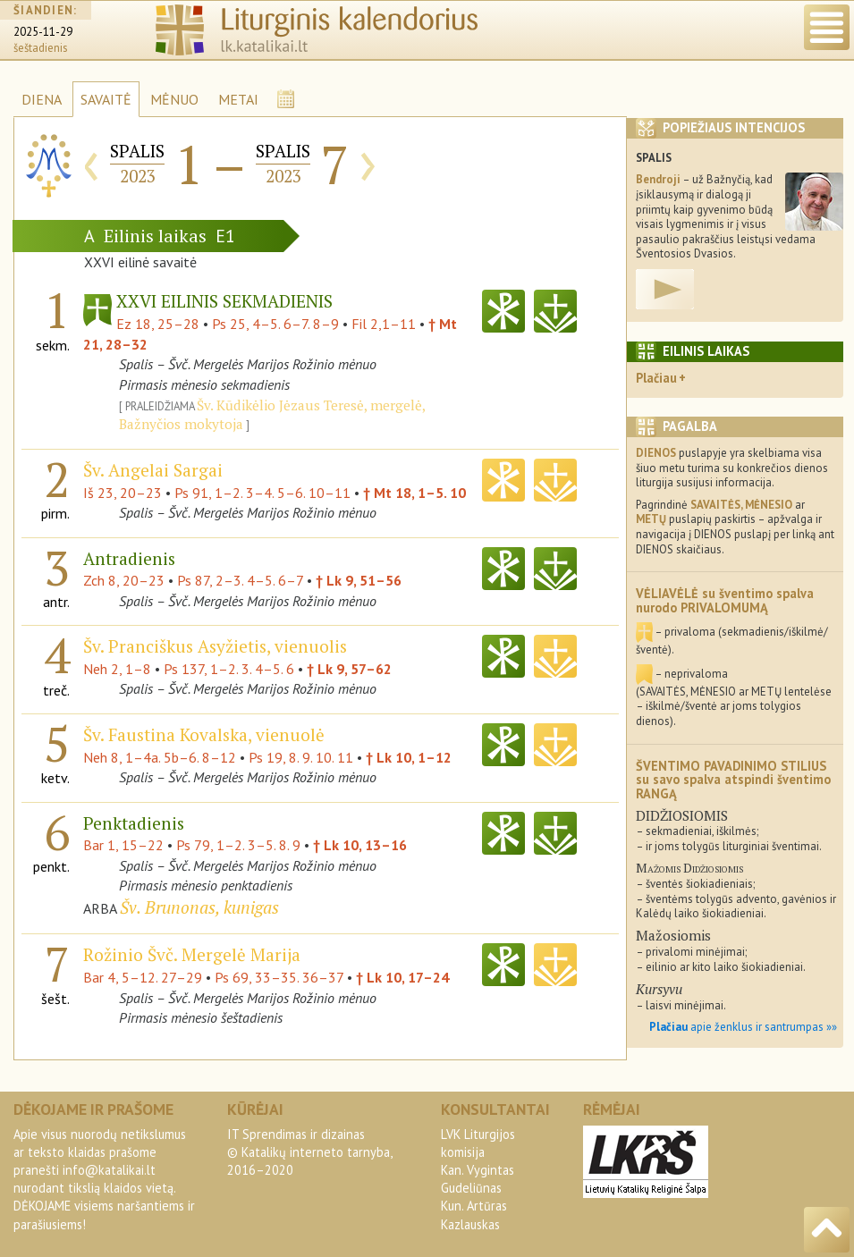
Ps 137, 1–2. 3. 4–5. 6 (229, 669)
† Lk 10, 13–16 (360, 845)
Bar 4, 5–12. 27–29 (142, 977)
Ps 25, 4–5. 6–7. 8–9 (275, 324)
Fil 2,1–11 (383, 324)
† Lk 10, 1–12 (409, 757)
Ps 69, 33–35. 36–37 (279, 977)
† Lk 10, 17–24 (402, 977)
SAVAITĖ (105, 99)
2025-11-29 (42, 31)
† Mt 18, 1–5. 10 (414, 493)
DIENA (41, 99)
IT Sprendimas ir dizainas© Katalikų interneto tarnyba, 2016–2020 (309, 1152)
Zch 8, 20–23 (124, 580)
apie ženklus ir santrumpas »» (743, 1026)
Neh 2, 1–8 (117, 669)
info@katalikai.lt (109, 1169)
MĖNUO (174, 99)
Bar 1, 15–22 (123, 845)
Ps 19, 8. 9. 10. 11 (301, 757)
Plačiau (656, 377)
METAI (238, 99)
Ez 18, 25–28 (157, 324)
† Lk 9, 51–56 (359, 580)
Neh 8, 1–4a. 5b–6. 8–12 (159, 757)
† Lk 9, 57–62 (349, 669)
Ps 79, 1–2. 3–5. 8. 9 (238, 845)
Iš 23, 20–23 (122, 493)
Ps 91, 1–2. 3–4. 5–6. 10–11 (262, 493)
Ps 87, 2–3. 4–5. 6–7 (240, 580)
